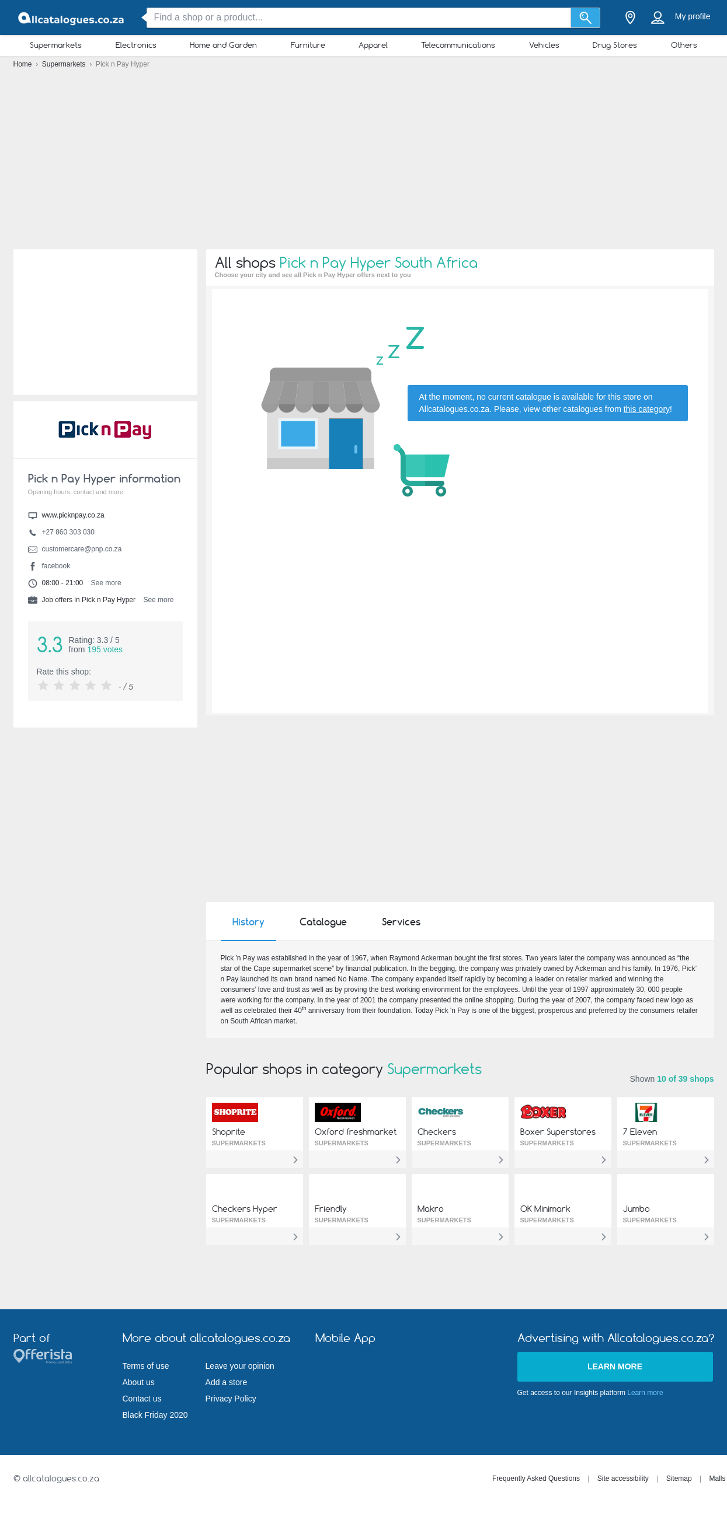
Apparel (373, 45)
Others (684, 45)
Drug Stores (615, 45)
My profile (693, 16)
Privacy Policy (231, 1398)
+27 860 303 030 (68, 532)
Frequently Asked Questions (536, 1478)
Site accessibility (623, 1478)
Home (23, 64)
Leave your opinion (240, 1366)
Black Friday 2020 (155, 1415)
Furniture (308, 45)
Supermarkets (56, 45)
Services (401, 922)
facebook (56, 566)
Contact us (142, 1398)
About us (139, 1382)
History (248, 922)
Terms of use (146, 1366)
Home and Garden (223, 45)
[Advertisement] (364, 163)
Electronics (136, 45)
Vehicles (544, 45)
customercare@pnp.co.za (82, 549)
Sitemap (679, 1478)
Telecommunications (458, 45)
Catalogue (323, 922)
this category (647, 409)
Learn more (614, 1366)
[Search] (585, 18)
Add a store (227, 1382)
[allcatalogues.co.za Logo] (71, 17)
